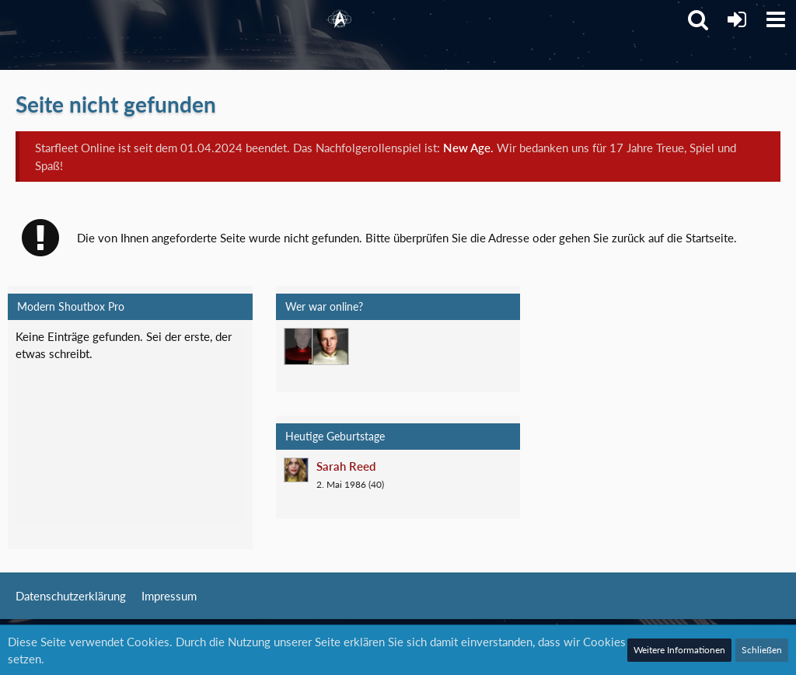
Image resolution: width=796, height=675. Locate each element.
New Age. (468, 148)
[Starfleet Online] (339, 19)
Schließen (762, 650)
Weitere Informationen (679, 650)
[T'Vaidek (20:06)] (302, 346)
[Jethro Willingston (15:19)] (330, 346)
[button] (775, 19)
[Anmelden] (736, 19)
